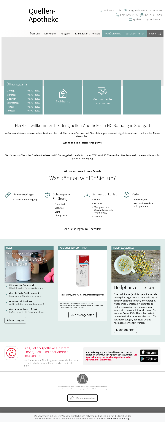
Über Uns (35, 33)
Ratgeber (65, 33)
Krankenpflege (23, 194)
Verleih (136, 194)
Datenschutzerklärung (118, 418)
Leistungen (50, 33)
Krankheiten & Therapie (87, 33)
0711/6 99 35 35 (129, 14)
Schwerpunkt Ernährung (62, 196)
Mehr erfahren (125, 329)
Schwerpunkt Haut (105, 194)
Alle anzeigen (15, 320)
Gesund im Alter (134, 33)
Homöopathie (113, 33)
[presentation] (5, 62)
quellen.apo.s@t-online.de (146, 19)
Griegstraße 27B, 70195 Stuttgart (145, 10)
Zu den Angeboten (82, 315)
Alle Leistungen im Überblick (82, 229)
